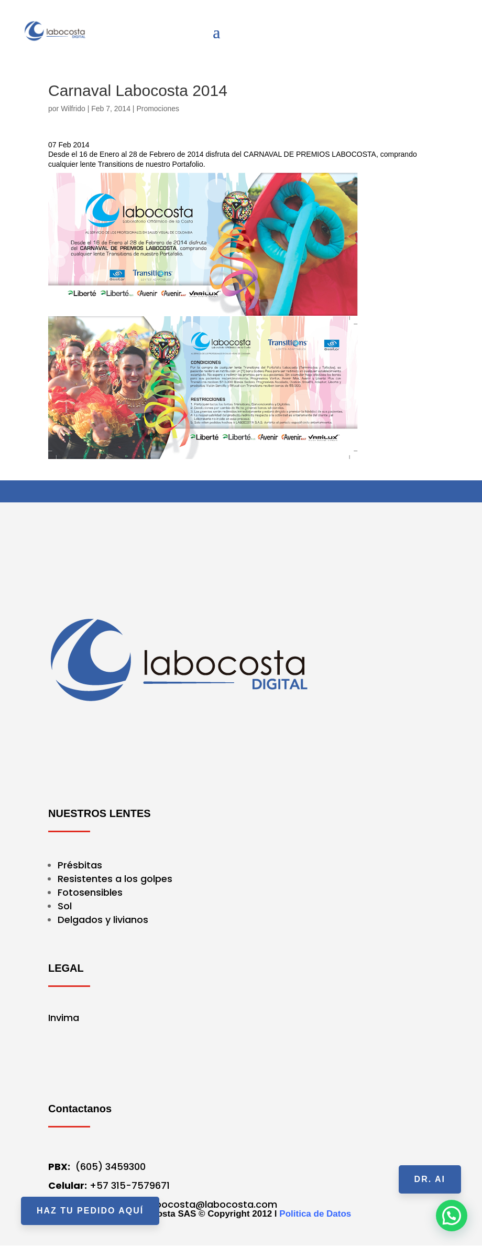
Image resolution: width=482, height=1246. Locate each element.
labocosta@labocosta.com (212, 1204)
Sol (65, 905)
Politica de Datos (315, 1214)
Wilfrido (73, 108)
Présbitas (81, 865)
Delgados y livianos (103, 919)
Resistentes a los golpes (115, 878)
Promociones (157, 108)
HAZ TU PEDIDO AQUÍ (90, 1210)
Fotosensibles (90, 892)
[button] (451, 1215)
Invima (63, 1017)
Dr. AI (429, 1179)
